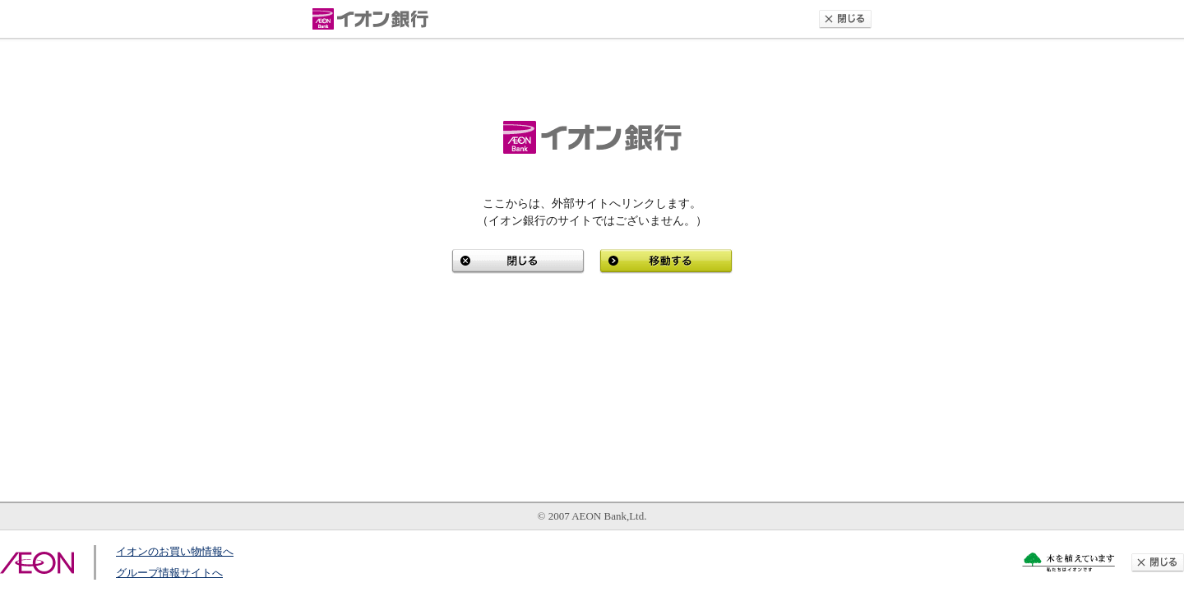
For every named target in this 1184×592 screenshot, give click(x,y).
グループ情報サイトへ (169, 573)
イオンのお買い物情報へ (175, 551)
